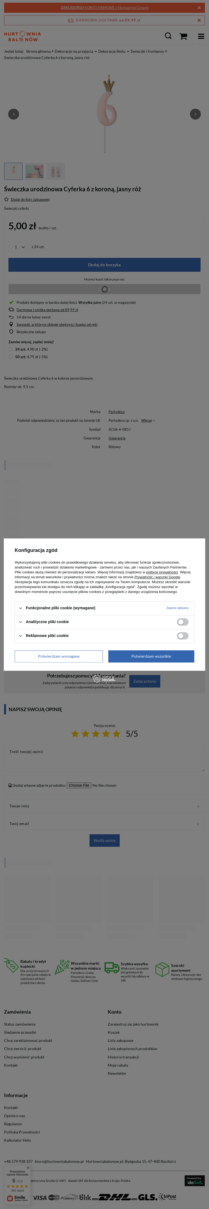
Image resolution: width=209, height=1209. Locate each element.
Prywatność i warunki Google (157, 577)
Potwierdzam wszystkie (151, 656)
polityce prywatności (162, 572)
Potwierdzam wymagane (58, 656)
